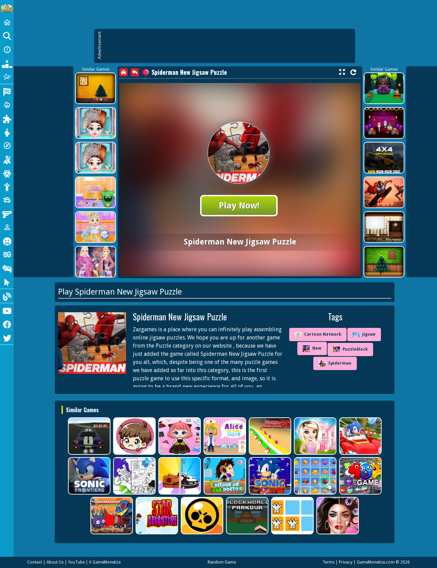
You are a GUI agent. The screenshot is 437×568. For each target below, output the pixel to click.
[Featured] (7, 77)
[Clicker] (7, 281)
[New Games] (7, 49)
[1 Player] (7, 227)
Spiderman (335, 363)
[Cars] (7, 200)
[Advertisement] (228, 46)
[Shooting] (7, 159)
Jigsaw (364, 334)
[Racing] (7, 91)
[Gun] (7, 213)
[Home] (7, 22)
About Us (55, 562)
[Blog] (7, 296)
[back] (134, 72)
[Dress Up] (7, 132)
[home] (123, 72)
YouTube (76, 562)
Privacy (345, 562)
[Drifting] (7, 268)
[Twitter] (7, 337)
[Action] (7, 105)
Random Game (222, 562)
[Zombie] (7, 173)
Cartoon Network (318, 334)
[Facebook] (7, 324)
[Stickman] (7, 186)
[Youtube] (7, 310)
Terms (328, 562)
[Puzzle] (7, 118)
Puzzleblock (350, 349)
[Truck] (7, 254)
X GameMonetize (105, 562)
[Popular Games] (7, 63)
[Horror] (7, 241)
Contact (34, 562)
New (312, 348)
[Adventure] (7, 145)
